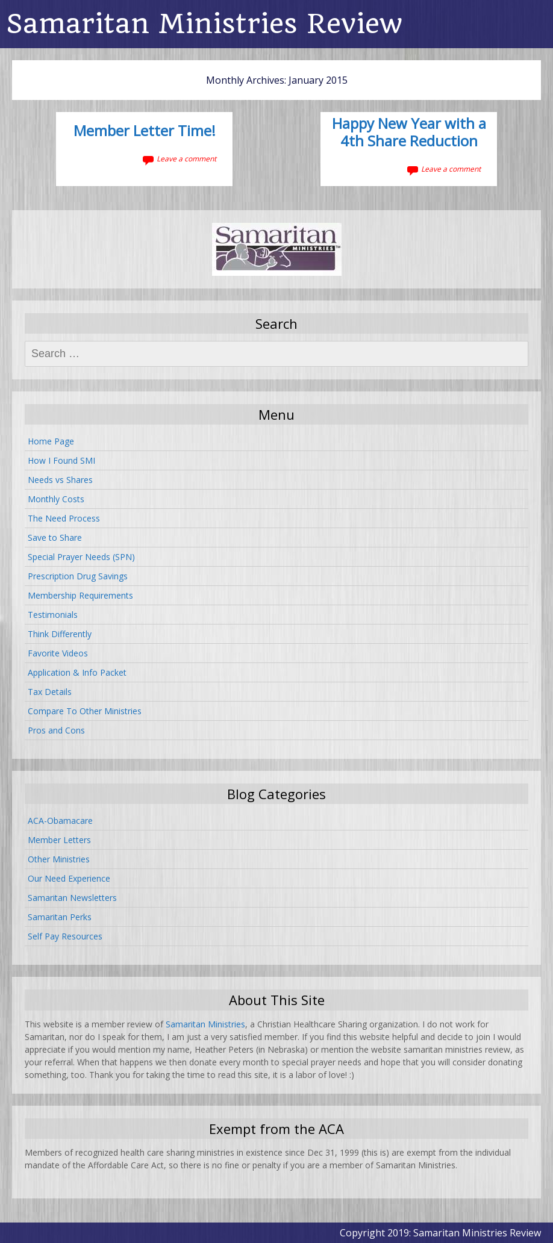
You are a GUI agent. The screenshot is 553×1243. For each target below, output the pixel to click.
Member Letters (59, 840)
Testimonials (53, 614)
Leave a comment (186, 159)
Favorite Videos (58, 653)
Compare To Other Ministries (85, 711)
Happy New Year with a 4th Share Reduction (409, 133)
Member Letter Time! (144, 131)
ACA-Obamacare (60, 820)
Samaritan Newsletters (72, 897)
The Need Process (64, 518)
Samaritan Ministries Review (204, 24)
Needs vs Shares (60, 479)
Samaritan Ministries (205, 1024)
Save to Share (55, 537)
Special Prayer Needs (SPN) (81, 556)
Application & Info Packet (77, 672)
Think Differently (60, 634)
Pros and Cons (56, 730)
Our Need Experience (69, 878)
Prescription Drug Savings (78, 576)
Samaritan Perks (60, 917)
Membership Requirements (80, 595)
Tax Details (50, 691)
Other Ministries (59, 859)
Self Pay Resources (65, 936)
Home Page (51, 441)
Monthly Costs (56, 499)
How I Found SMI (61, 460)
